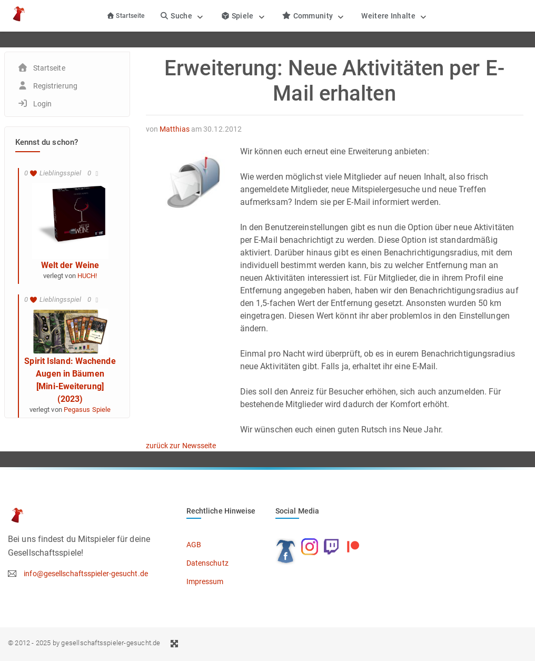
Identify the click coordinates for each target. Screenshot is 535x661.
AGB (193, 544)
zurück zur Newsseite (181, 445)
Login (42, 104)
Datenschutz (207, 563)
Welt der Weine (70, 265)
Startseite (125, 15)
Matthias (175, 129)
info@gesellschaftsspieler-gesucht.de (86, 573)
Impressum (205, 581)
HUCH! (87, 276)
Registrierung (55, 86)
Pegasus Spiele (87, 409)
